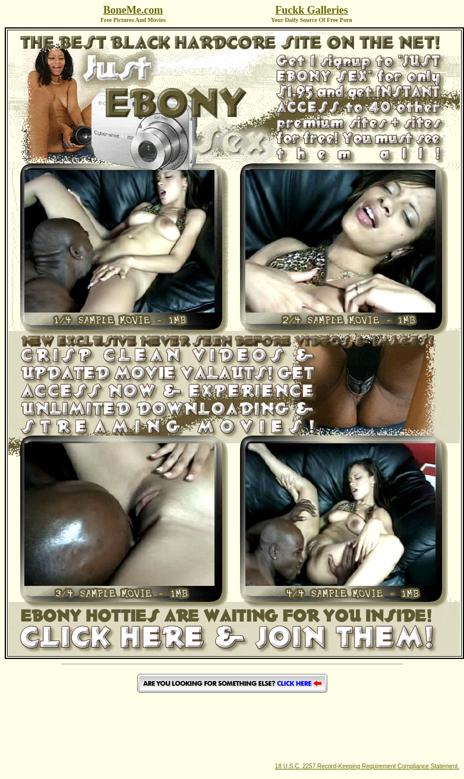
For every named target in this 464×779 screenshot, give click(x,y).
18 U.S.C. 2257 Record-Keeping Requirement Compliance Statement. (367, 766)
